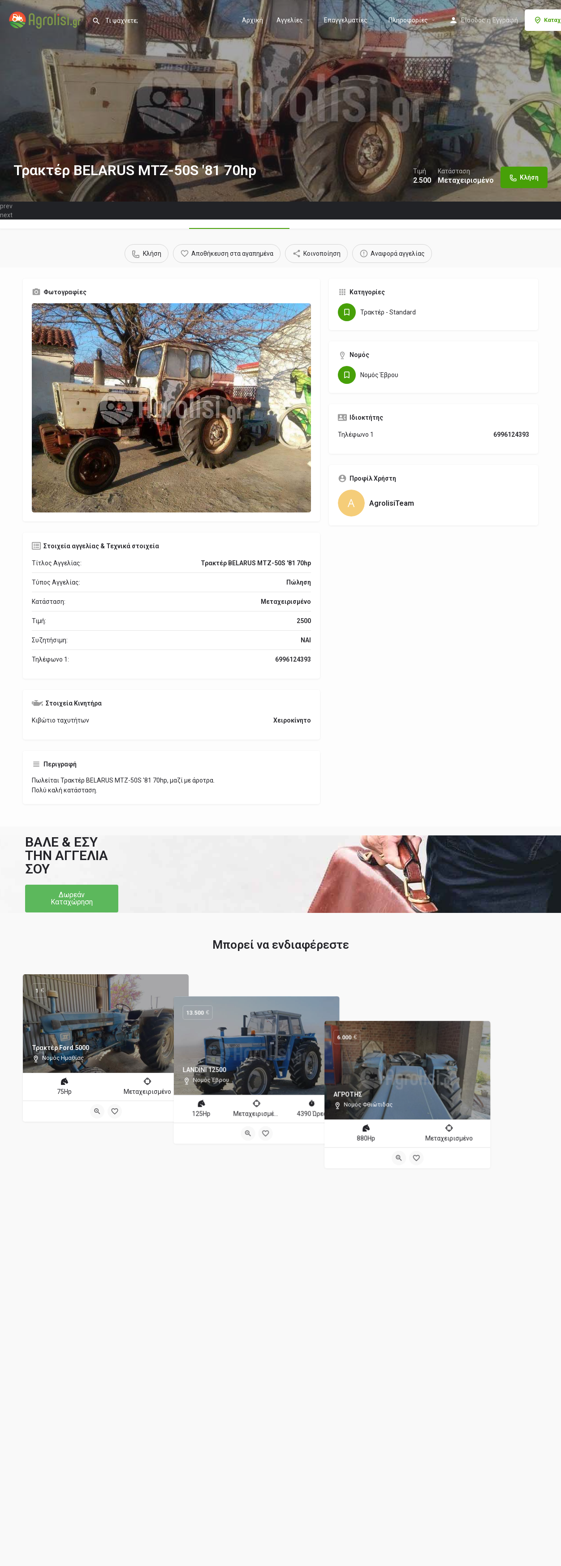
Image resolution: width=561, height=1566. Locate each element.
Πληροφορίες (408, 20)
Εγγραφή (505, 20)
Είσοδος (473, 20)
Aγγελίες (289, 20)
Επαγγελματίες (345, 20)
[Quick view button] (97, 1111)
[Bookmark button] (115, 1111)
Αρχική (252, 20)
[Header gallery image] (280, 101)
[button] (71, 898)
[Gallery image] (171, 407)
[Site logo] (46, 19)
